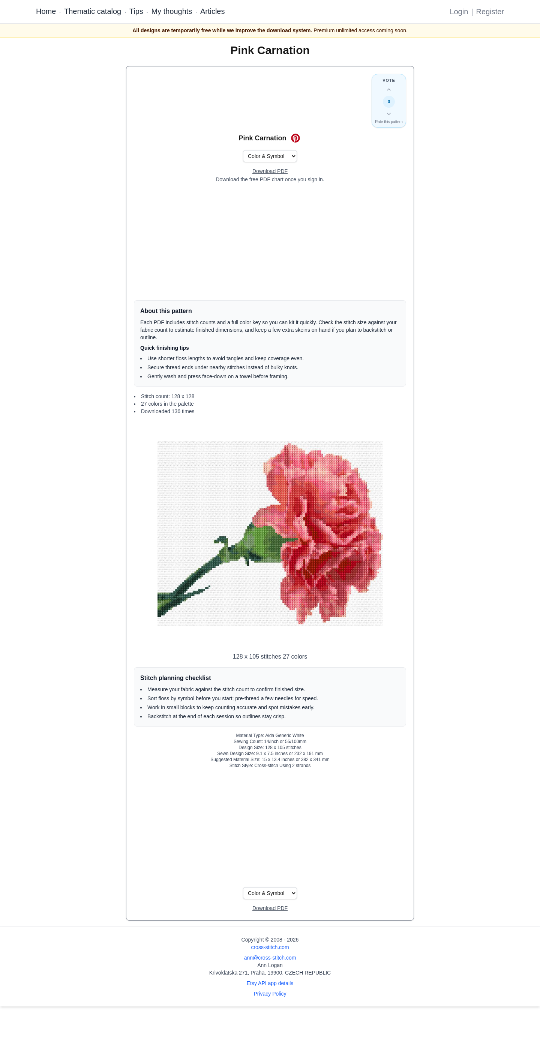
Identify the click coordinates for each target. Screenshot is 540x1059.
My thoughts (171, 11)
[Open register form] (270, 171)
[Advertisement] (270, 241)
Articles (212, 11)
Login (459, 12)
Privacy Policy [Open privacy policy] (270, 994)
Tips (136, 11)
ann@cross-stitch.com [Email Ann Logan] (270, 958)
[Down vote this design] (388, 113)
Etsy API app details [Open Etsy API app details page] (270, 983)
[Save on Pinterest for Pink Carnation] (296, 138)
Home (46, 11)
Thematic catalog (92, 11)
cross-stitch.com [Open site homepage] (270, 947)
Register (490, 12)
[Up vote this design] (388, 89)
